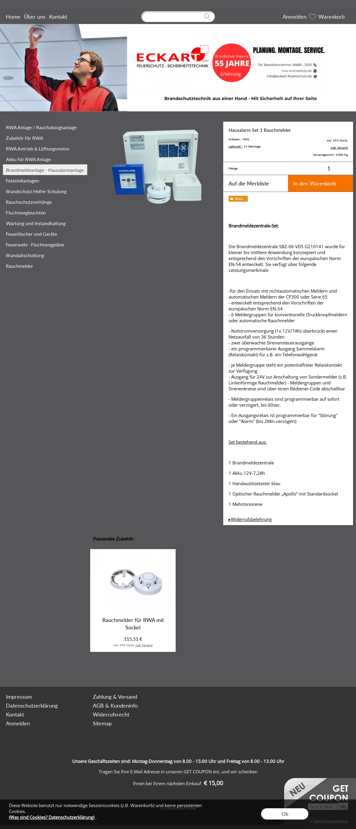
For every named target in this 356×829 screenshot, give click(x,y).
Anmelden (295, 16)
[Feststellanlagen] (45, 180)
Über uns (35, 16)
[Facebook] (79, 670)
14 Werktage (244, 146)
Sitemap (102, 723)
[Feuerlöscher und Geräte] (45, 233)
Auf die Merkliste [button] (249, 183)
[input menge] (329, 168)
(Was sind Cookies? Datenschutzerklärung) (51, 817)
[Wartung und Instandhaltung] (45, 223)
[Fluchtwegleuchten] (45, 212)
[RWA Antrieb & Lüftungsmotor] (45, 148)
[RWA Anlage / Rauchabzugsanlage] (45, 127)
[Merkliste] (312, 16)
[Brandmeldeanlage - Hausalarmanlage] (45, 169)
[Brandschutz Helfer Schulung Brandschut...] (45, 191)
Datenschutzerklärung (32, 705)
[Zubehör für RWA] (45, 137)
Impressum (19, 696)
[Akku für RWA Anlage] (45, 159)
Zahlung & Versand (115, 696)
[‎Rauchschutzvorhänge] (45, 201)
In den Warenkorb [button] (314, 183)
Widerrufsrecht (111, 714)
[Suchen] (178, 16)
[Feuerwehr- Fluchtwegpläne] (45, 244)
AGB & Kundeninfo (115, 705)
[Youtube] (95, 670)
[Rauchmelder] (45, 265)
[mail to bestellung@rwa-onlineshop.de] (63, 670)
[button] (27, 670)
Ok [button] (284, 813)
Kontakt (58, 16)
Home (13, 16)
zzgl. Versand (144, 645)
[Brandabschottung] (45, 255)
